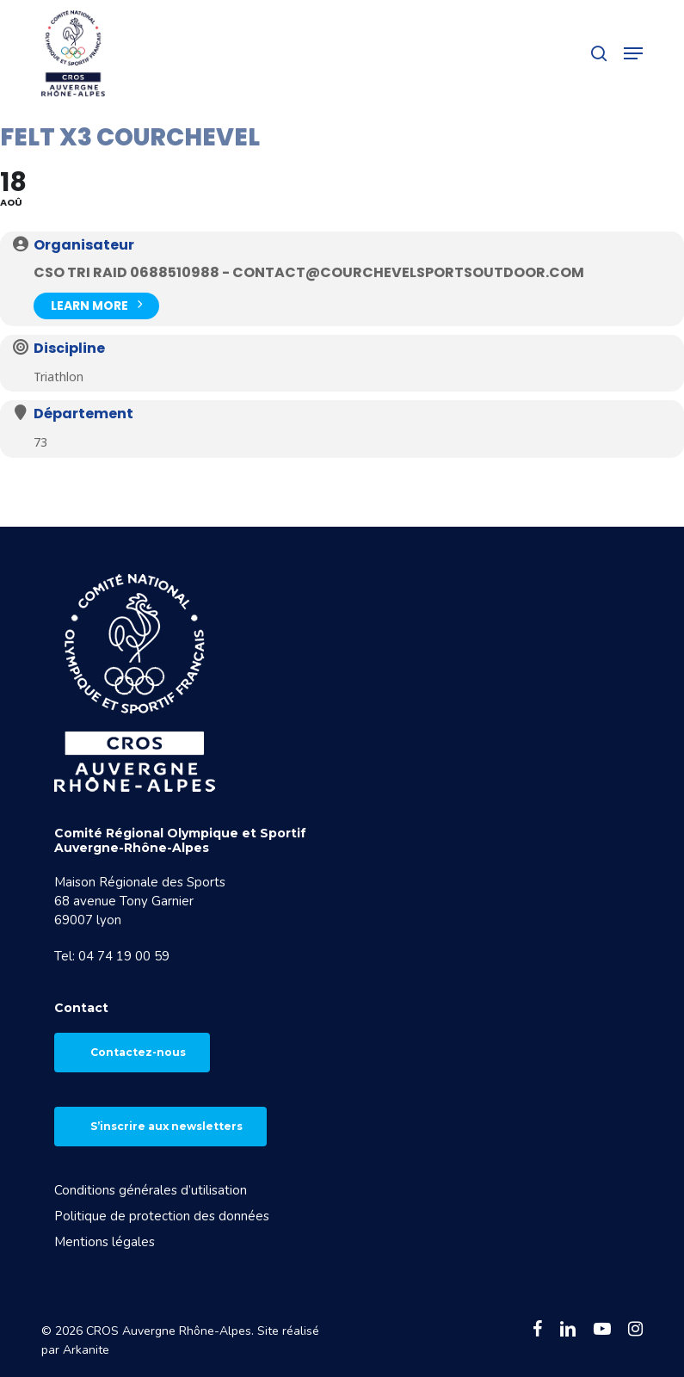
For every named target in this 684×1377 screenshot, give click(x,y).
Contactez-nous (138, 1052)
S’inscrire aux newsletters (166, 1126)
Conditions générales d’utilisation (150, 1190)
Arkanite (86, 1350)
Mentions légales (104, 1241)
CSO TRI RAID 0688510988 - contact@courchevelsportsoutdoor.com (309, 272)
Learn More (96, 304)
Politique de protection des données (161, 1216)
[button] (633, 53)
